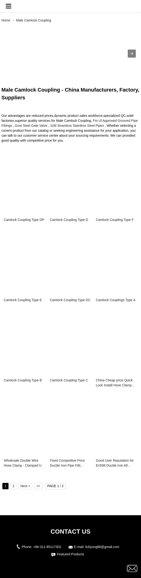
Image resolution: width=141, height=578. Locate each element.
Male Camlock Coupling (33, 20)
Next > (25, 486)
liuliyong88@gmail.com (102, 547)
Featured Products (70, 554)
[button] (8, 6)
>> (38, 486)
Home (5, 20)
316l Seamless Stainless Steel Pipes (77, 125)
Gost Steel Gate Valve (31, 125)
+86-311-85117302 (47, 547)
